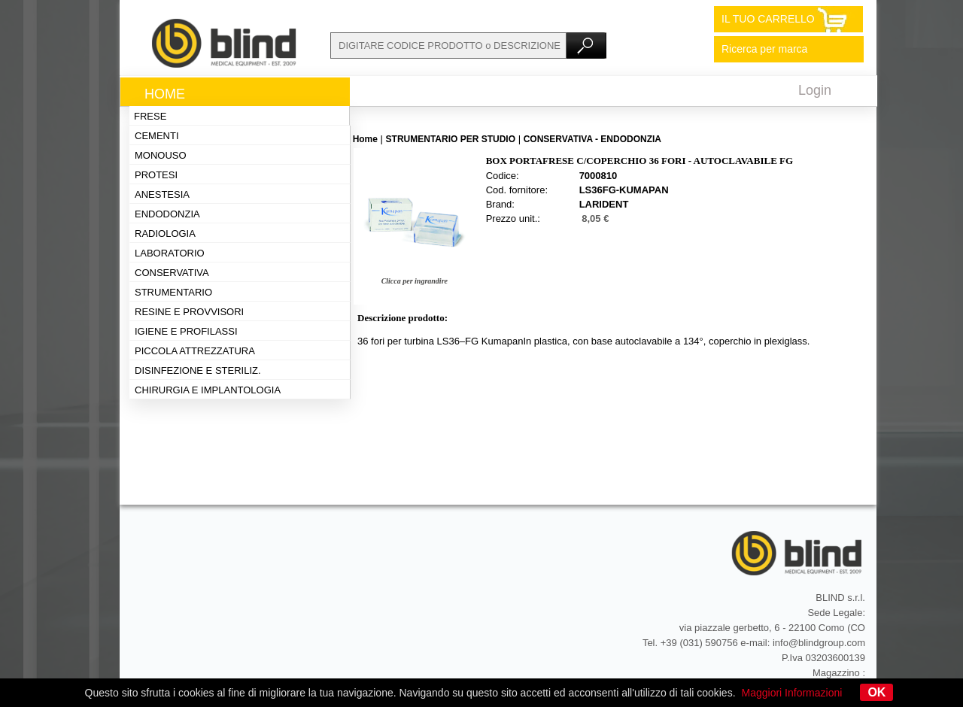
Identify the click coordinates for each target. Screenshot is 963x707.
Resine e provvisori (189, 311)
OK (876, 692)
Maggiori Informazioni (792, 693)
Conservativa (172, 272)
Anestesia (162, 194)
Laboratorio (170, 253)
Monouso (161, 155)
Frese (150, 116)
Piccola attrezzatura (195, 351)
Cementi (157, 135)
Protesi (156, 175)
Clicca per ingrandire (414, 281)
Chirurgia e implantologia (208, 390)
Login (814, 90)
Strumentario (173, 292)
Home (164, 94)
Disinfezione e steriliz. (198, 370)
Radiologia (165, 233)
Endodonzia (167, 214)
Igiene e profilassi (186, 331)
